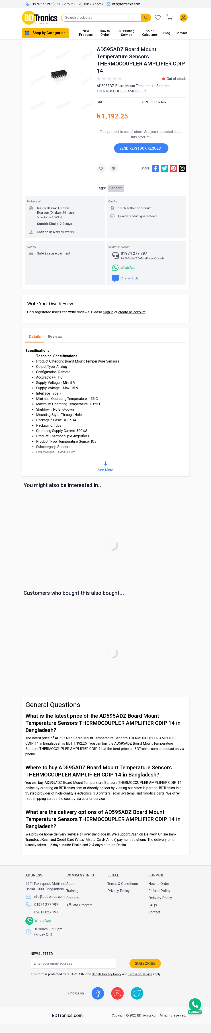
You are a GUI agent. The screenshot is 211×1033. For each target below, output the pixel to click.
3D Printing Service (127, 33)
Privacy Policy (118, 891)
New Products (86, 33)
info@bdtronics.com (123, 4)
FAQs (152, 905)
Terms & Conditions (122, 884)
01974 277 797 (46, 905)
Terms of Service (140, 974)
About (71, 884)
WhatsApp (42, 921)
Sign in (108, 312)
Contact (181, 33)
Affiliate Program (79, 905)
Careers (72, 898)
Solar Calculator (149, 33)
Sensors (116, 188)
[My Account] (184, 18)
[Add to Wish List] (101, 168)
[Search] (146, 18)
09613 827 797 (46, 912)
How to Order (105, 33)
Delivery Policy (160, 898)
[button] (110, 78)
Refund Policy (159, 891)
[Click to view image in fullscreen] (58, 75)
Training (72, 891)
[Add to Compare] (113, 168)
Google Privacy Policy (106, 974)
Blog (166, 33)
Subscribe (145, 963)
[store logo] (39, 18)
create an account (131, 312)
